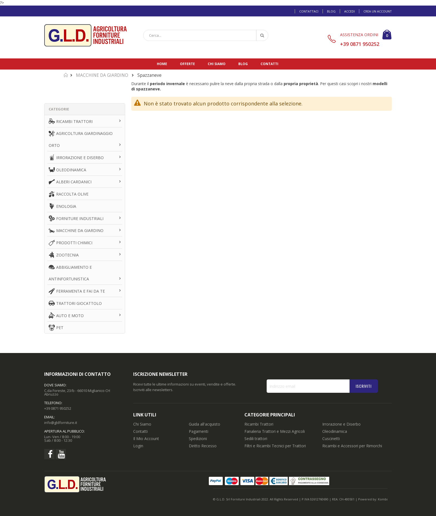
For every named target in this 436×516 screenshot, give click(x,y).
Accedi (349, 11)
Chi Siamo (142, 424)
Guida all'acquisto (204, 424)
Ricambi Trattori (258, 424)
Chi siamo (217, 63)
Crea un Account (377, 11)
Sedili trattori (255, 438)
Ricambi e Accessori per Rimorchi (352, 445)
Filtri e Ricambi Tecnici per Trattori (275, 445)
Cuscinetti (331, 438)
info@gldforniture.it (60, 422)
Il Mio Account (146, 438)
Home (162, 63)
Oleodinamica (334, 431)
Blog (331, 11)
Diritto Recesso (203, 445)
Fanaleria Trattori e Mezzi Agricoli (274, 431)
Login (138, 445)
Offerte (187, 63)
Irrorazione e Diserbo (341, 424)
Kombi (383, 499)
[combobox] (205, 35)
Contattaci (308, 11)
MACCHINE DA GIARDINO (102, 75)
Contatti (269, 63)
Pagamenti (198, 431)
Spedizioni (198, 438)
